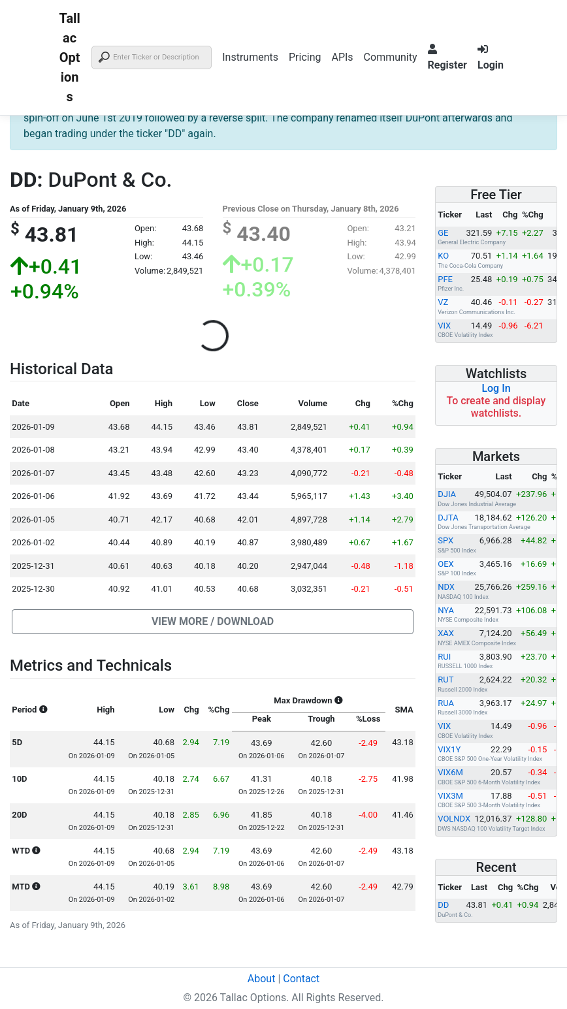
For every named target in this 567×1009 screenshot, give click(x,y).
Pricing (305, 57)
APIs (342, 57)
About (262, 978)
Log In (495, 388)
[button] (212, 621)
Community (390, 57)
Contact (301, 978)
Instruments (250, 57)
